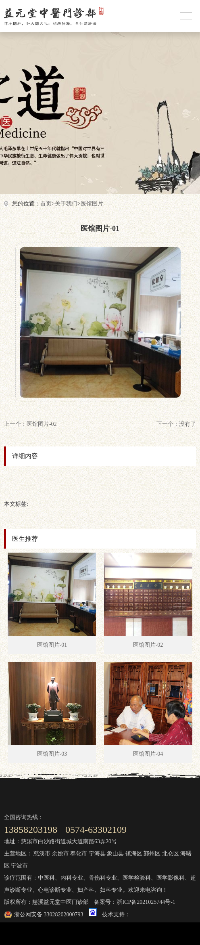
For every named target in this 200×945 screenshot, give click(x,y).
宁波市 (19, 866)
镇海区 (133, 854)
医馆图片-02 (42, 424)
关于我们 (66, 204)
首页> (47, 204)
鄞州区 (152, 854)
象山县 (115, 854)
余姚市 (60, 854)
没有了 (187, 424)
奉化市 (78, 854)
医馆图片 (92, 204)
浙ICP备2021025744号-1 (146, 902)
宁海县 (97, 854)
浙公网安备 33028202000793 (48, 914)
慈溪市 (41, 854)
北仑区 (170, 854)
